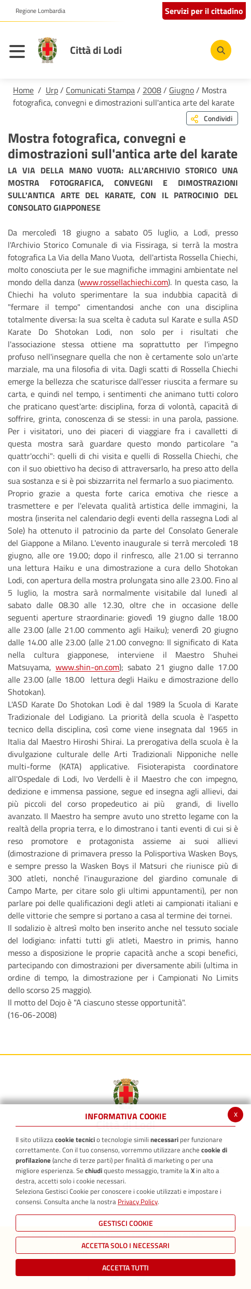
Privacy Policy (138, 1201)
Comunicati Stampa (100, 90)
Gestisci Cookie (126, 1223)
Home (23, 90)
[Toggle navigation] (19, 52)
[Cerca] (221, 50)
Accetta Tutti (125, 1267)
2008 (152, 90)
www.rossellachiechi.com (124, 282)
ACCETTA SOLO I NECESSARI (125, 1245)
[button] (36, 11)
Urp (52, 90)
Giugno (181, 90)
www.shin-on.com (87, 667)
